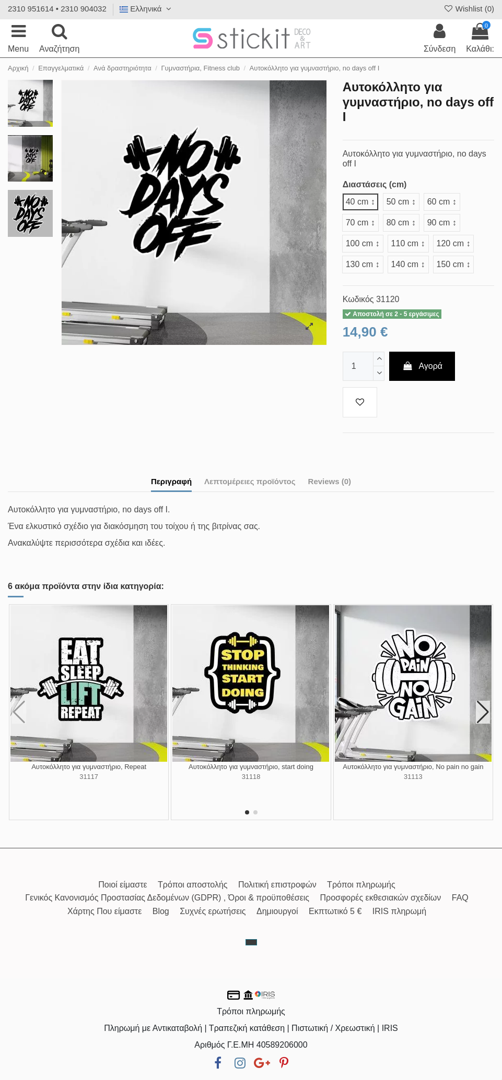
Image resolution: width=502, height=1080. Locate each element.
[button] (247, 812)
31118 (251, 777)
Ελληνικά (147, 8)
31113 (413, 777)
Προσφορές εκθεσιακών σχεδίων (380, 897)
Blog (161, 911)
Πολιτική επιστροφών (277, 884)
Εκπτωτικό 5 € (335, 911)
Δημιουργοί (277, 911)
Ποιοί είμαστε (122, 884)
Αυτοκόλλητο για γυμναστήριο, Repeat (88, 767)
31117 (88, 777)
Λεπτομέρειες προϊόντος (250, 481)
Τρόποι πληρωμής (361, 884)
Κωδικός (358, 299)
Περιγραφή (171, 481)
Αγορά (422, 366)
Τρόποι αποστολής (192, 884)
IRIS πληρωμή (399, 911)
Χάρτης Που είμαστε (104, 911)
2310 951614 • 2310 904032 (57, 8)
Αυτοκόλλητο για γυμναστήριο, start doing (251, 767)
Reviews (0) (330, 481)
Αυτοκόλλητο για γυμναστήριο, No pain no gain (413, 767)
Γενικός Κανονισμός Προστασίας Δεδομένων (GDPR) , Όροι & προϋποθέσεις (167, 897)
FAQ (460, 897)
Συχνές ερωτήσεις (213, 911)
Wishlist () (468, 8)
